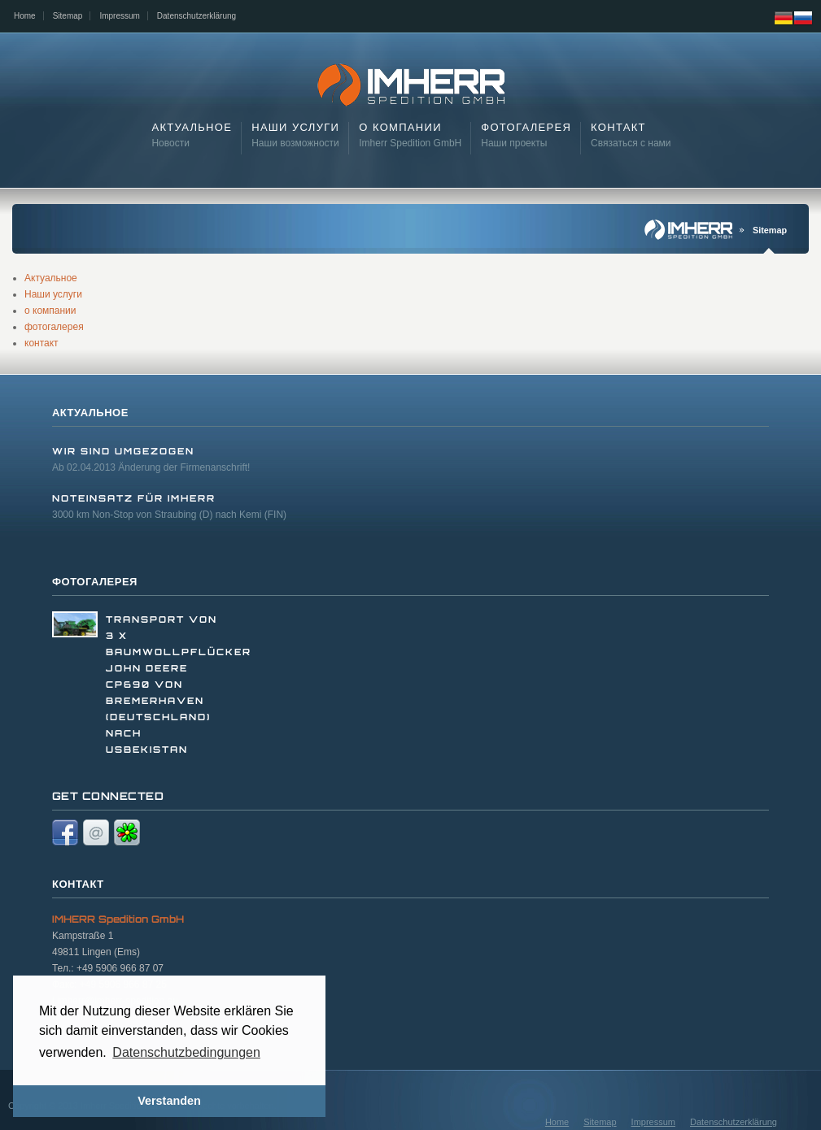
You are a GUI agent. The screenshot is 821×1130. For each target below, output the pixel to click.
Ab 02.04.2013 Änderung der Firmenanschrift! (151, 467)
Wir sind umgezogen (123, 451)
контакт (41, 343)
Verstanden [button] (169, 1100)
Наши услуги (53, 294)
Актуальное (50, 278)
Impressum (119, 15)
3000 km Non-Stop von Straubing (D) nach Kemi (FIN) (169, 514)
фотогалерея (54, 326)
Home (25, 15)
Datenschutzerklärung (196, 15)
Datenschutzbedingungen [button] (186, 1052)
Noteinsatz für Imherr (134, 498)
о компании (50, 310)
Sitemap (68, 15)
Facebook (65, 832)
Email (96, 832)
